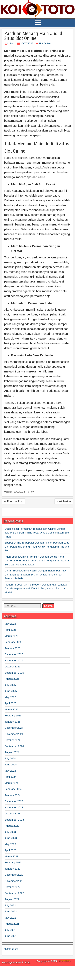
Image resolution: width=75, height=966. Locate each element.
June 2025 (11, 691)
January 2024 (12, 795)
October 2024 (12, 740)
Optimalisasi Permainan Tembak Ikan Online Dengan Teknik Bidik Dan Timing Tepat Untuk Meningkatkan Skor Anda (37, 532)
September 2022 (14, 893)
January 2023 (12, 868)
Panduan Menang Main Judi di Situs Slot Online (33, 36)
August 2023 (12, 825)
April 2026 (10, 629)
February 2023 (13, 862)
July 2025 (10, 685)
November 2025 (14, 660)
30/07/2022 (26, 43)
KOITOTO (64, 961)
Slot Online (44, 43)
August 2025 (12, 678)
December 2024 (14, 727)
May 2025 (10, 697)
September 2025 (14, 672)
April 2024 (10, 776)
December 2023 (14, 801)
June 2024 (11, 764)
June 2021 (11, 935)
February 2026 (13, 642)
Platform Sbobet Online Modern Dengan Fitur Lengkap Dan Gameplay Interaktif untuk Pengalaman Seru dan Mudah (36, 588)
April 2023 (10, 850)
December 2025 (14, 654)
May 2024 (10, 770)
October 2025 (12, 666)
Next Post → (64, 501)
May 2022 (10, 917)
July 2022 (10, 905)
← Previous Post (13, 501)
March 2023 (11, 856)
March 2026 (11, 636)
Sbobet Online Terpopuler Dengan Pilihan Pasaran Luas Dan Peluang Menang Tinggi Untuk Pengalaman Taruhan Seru (37, 546)
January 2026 (12, 648)
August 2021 (12, 923)
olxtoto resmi (11, 949)
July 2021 (10, 929)
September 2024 (14, 746)
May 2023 (10, 844)
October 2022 (12, 886)
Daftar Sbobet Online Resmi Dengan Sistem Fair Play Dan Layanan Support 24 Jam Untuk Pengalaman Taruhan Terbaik (35, 574)
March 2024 (11, 782)
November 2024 (14, 733)
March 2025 (11, 709)
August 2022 (12, 899)
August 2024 (12, 752)
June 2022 (11, 911)
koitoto (11, 43)
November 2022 (14, 880)
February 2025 (13, 715)
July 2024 (10, 758)
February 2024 (13, 789)
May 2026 (10, 623)
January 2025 (12, 721)
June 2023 (11, 838)
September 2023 (14, 819)
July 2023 (10, 831)
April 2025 (10, 703)
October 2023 (12, 813)
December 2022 (14, 874)
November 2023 (14, 807)
